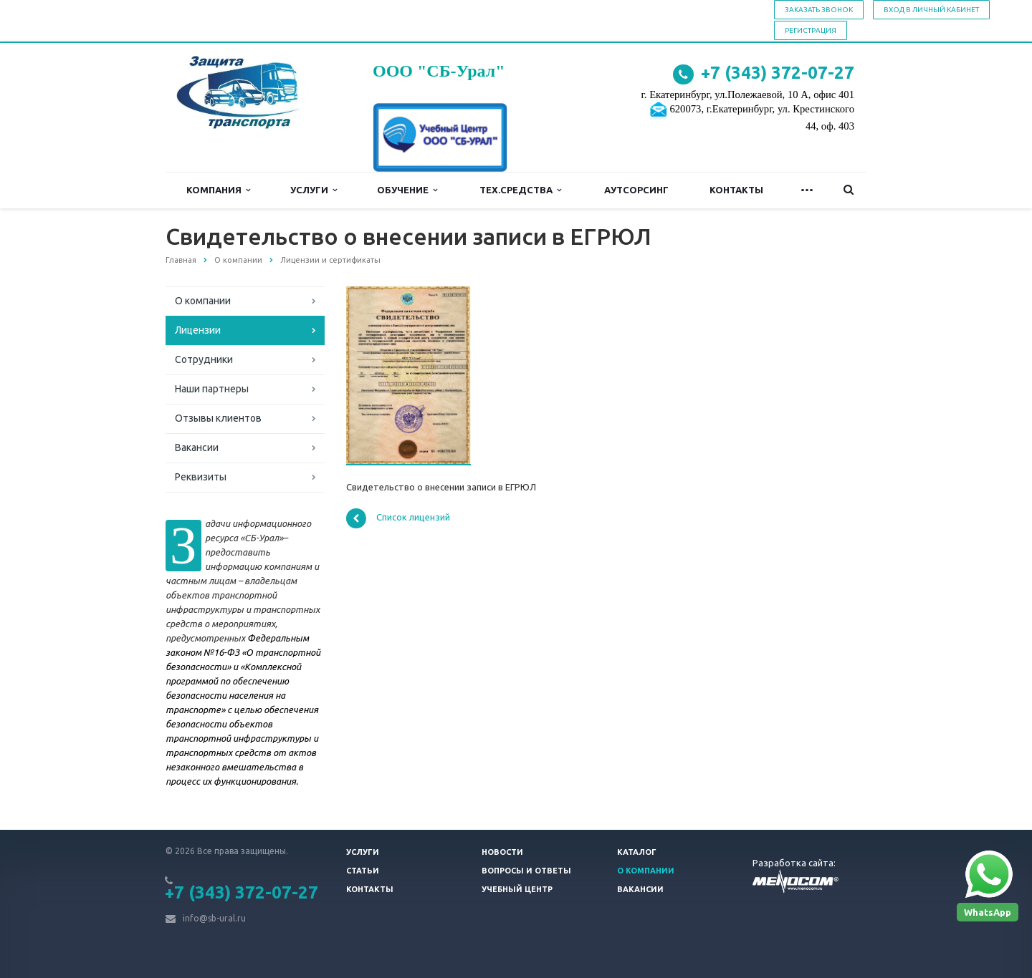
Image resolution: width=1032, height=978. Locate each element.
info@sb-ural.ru (214, 918)
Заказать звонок (819, 10)
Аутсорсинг (636, 190)
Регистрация (810, 30)
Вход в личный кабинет (931, 10)
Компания (218, 190)
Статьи (362, 870)
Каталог (636, 852)
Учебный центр (517, 889)
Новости (502, 852)
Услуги (313, 190)
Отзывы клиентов (218, 418)
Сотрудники (204, 359)
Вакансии (197, 447)
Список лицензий (398, 518)
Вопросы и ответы (526, 870)
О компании (203, 300)
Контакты (736, 190)
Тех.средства (520, 190)
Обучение (407, 190)
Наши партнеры (212, 388)
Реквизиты (200, 477)
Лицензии (198, 330)
